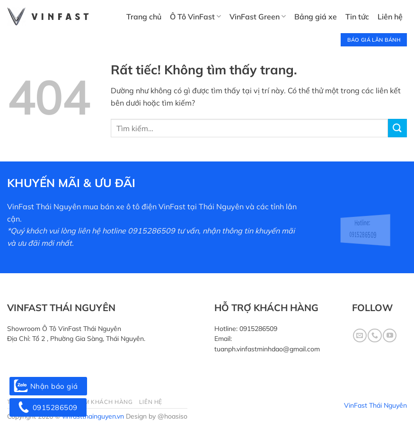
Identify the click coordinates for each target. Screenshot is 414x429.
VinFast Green (257, 16)
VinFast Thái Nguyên (375, 405)
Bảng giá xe (315, 16)
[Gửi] (397, 128)
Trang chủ (143, 16)
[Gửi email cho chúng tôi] (360, 335)
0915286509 (258, 328)
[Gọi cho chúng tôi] (374, 335)
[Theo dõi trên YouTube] (389, 335)
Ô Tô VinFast (195, 16)
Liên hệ (390, 16)
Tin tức (357, 16)
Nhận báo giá (48, 386)
